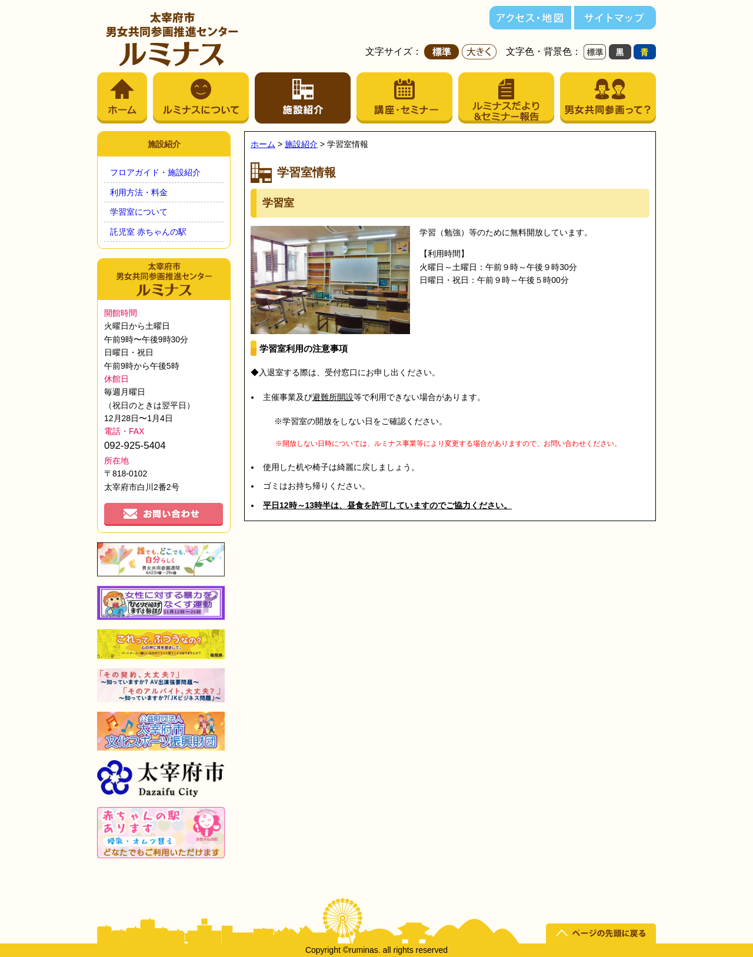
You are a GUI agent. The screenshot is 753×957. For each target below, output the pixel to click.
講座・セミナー (404, 98)
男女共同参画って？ (608, 98)
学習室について (139, 211)
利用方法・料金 (139, 192)
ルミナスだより (506, 98)
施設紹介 (303, 98)
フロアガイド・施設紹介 (155, 172)
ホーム (122, 98)
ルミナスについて (201, 98)
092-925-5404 (135, 445)
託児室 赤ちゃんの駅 (148, 231)
